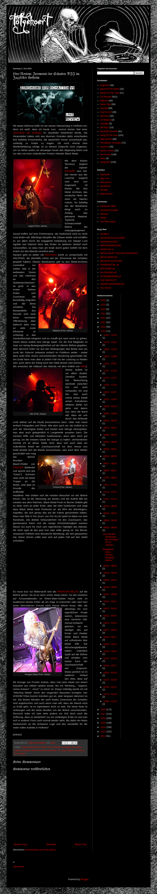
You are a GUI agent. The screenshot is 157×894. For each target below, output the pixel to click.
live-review (76, 747)
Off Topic (104, 127)
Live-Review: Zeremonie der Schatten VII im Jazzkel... (110, 539)
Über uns (104, 178)
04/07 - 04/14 (110, 608)
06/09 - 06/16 (110, 520)
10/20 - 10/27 (110, 392)
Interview (104, 116)
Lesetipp (104, 123)
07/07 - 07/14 (110, 499)
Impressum (18, 866)
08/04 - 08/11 (110, 470)
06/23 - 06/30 (110, 506)
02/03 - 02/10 (110, 672)
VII (58, 750)
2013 (103, 731)
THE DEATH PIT (108, 280)
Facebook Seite (108, 206)
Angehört (104, 85)
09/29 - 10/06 (110, 413)
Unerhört (104, 146)
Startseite (51, 844)
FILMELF (104, 234)
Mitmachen (105, 182)
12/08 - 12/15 (110, 349)
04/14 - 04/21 (110, 601)
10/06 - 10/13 (110, 406)
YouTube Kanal (107, 221)
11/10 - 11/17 (110, 377)
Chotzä (43, 747)
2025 (103, 304)
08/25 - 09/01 (110, 449)
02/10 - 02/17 (110, 665)
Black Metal (34, 747)
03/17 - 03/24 (110, 630)
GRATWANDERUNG (110, 245)
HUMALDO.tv (107, 249)
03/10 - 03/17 (110, 637)
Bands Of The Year (109, 93)
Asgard (24, 747)
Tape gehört (106, 139)
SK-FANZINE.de (108, 272)
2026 (103, 300)
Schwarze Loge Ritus (46, 750)
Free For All (106, 112)
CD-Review (106, 96)
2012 (103, 736)
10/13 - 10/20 (110, 399)
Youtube (70, 750)
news (102, 158)
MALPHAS (51, 254)
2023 (103, 313)
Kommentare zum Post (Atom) (40, 849)
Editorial (104, 100)
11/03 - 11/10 (110, 385)
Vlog (63, 750)
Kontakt (104, 190)
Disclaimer (105, 186)
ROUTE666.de (107, 268)
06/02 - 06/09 (110, 527)
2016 (103, 718)
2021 (103, 322)
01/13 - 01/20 (110, 694)
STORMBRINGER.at (110, 276)
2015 (103, 722)
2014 (103, 727)
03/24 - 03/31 (110, 623)
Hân (50, 747)
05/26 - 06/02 (110, 565)
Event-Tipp (105, 104)
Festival (104, 108)
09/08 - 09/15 (110, 434)
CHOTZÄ (18, 467)
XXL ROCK (105, 288)
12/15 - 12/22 (110, 342)
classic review (107, 150)
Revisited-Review (109, 131)
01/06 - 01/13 (110, 701)
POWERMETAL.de (109, 264)
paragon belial (29, 750)
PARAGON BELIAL (68, 591)
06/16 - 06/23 (110, 513)
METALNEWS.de (108, 257)
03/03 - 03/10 (110, 644)
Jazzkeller (66, 747)
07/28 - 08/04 (110, 477)
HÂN (83, 366)
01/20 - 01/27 (110, 687)
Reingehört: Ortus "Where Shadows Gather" (109, 554)
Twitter (103, 217)
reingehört (105, 162)
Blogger (84, 879)
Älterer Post (81, 844)
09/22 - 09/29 (110, 420)
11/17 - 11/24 (110, 370)
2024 (103, 309)
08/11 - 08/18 (110, 463)
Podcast (104, 214)
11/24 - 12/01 (110, 363)
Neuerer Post (20, 844)
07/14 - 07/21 (110, 492)
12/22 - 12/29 (110, 335)
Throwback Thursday (110, 142)
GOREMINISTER (109, 241)
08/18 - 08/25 (110, 456)
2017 (103, 714)
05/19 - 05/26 (110, 573)
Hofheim (57, 747)
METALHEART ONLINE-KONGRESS (119, 253)
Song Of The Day (109, 135)
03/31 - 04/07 (110, 615)
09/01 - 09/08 (110, 442)
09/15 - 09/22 (110, 427)
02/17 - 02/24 (110, 658)
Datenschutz (106, 193)
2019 (103, 331)
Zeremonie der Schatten (27, 132)
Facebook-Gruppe (109, 210)
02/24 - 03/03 (110, 651)
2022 (103, 318)
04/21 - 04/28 (110, 594)
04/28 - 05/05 (110, 587)
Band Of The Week (109, 89)
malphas (18, 750)
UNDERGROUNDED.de (112, 284)
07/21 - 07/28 (110, 484)
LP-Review (105, 120)
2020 (103, 326)
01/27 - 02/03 (110, 679)
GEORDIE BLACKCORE (112, 238)
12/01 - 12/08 (110, 356)
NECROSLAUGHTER (111, 261)
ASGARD (70, 171)
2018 (103, 709)
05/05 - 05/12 (110, 580)
